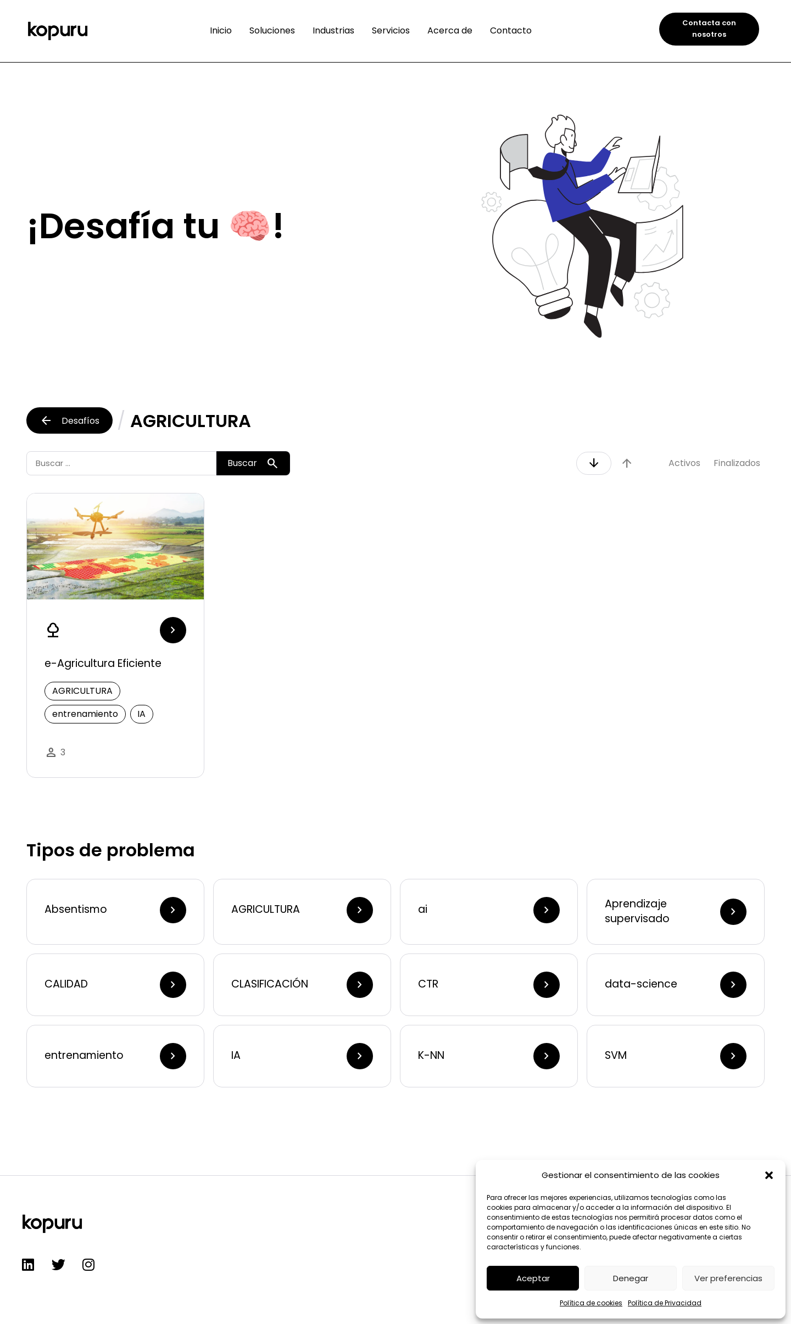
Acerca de (449, 30)
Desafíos (69, 420)
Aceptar (533, 1278)
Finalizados (737, 463)
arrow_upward (626, 463)
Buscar (253, 463)
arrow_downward (593, 463)
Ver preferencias (728, 1278)
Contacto (511, 30)
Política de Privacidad (664, 1303)
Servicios (391, 30)
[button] (769, 1175)
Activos (684, 463)
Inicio (221, 30)
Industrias (333, 30)
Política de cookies (591, 1303)
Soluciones (272, 30)
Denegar (630, 1278)
